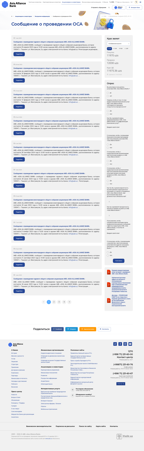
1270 (130, 351)
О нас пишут (15, 408)
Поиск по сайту (85, 426)
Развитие (44, 375)
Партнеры (14, 375)
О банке (14, 350)
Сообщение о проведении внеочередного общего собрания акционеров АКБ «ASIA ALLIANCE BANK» (52, 68)
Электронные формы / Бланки (51, 403)
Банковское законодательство (38, 426)
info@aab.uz (73, 76)
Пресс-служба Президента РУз (80, 360)
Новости (14, 394)
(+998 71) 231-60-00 (123, 354)
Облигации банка (46, 384)
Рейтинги (14, 384)
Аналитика (14, 417)
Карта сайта (101, 426)
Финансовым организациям (52, 350)
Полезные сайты (77, 350)
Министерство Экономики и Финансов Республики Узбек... (83, 369)
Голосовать (118, 260)
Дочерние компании (18, 370)
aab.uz (14, 4)
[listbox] (118, 43)
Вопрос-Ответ (15, 397)
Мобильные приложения (49, 409)
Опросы (43, 406)
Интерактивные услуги (50, 388)
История (14, 353)
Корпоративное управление (50, 370)
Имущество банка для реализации (22, 414)
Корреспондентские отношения (51, 353)
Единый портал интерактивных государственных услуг (80, 356)
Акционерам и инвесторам (23, 16)
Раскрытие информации (42, 16)
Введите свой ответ (113, 127)
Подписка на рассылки (65, 426)
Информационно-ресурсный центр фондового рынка (81, 382)
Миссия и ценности (17, 356)
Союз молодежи (16, 411)
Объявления (15, 400)
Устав (13, 358)
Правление (14, 367)
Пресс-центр (16, 391)
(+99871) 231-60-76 (123, 364)
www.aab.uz (48, 438)
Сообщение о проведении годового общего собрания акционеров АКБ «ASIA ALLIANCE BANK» (49, 42)
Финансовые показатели (49, 372)
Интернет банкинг (47, 400)
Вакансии (14, 386)
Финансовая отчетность (19, 378)
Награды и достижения (19, 381)
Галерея (14, 405)
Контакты (114, 426)
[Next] (69, 302)
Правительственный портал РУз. (81, 353)
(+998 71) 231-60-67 (123, 373)
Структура (14, 364)
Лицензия (14, 361)
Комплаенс (15, 373)
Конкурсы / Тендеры (18, 403)
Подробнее (19, 54)
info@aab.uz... (74, 155)
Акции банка (45, 381)
